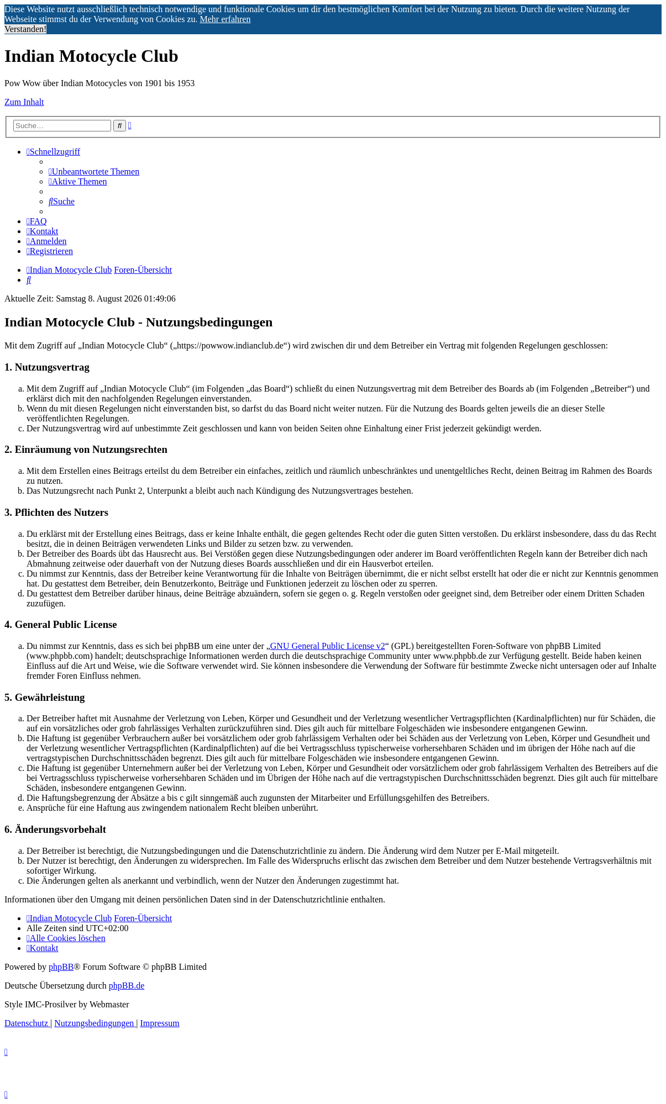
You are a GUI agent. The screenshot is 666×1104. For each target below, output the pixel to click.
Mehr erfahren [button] (225, 19)
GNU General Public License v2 (327, 646)
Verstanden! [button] (25, 29)
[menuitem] (94, 171)
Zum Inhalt (24, 102)
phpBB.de (126, 985)
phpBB (61, 966)
